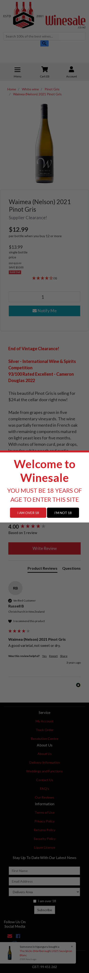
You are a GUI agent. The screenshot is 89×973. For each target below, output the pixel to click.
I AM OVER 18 (28, 513)
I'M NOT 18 (63, 513)
